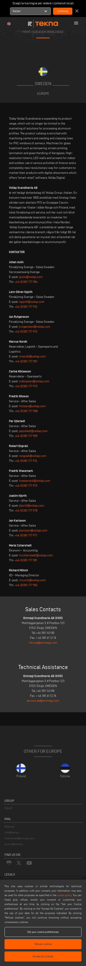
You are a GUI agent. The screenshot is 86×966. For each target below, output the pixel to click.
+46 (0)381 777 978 (26, 510)
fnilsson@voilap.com (32, 406)
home (26, 32)
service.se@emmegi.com (43, 700)
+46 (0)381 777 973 (26, 386)
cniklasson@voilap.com (34, 381)
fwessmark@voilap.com (34, 480)
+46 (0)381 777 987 (26, 361)
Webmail (9, 826)
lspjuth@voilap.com (32, 301)
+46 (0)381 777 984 (26, 282)
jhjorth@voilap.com (31, 505)
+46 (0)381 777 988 (26, 411)
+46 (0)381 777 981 (26, 560)
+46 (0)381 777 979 (26, 485)
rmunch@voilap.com (32, 580)
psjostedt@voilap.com (33, 431)
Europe (43, 93)
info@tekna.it (11, 832)
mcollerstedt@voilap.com (36, 555)
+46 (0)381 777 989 (26, 436)
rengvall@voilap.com (32, 456)
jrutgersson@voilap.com (34, 326)
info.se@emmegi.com (43, 642)
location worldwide (48, 32)
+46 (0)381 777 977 (26, 535)
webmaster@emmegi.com (19, 838)
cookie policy (64, 895)
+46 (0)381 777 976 (26, 306)
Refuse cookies (43, 943)
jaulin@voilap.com (31, 277)
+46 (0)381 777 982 (26, 585)
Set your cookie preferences (43, 931)
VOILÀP (8, 808)
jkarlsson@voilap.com (33, 530)
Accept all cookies (43, 956)
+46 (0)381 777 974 (26, 461)
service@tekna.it (13, 844)
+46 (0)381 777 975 (26, 331)
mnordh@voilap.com (32, 356)
